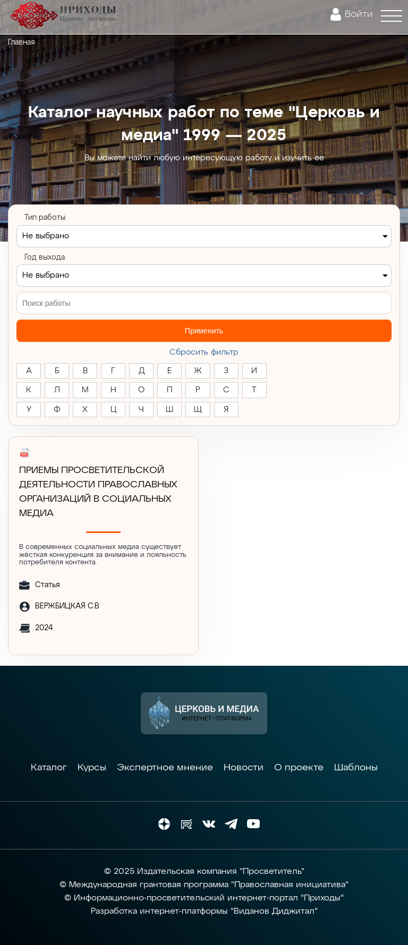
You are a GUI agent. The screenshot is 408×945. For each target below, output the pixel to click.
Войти (359, 14)
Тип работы (44, 217)
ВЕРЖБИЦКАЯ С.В (67, 606)
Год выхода (44, 257)
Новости (244, 767)
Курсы (92, 767)
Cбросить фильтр (204, 352)
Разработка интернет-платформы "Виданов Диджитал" (204, 911)
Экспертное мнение (165, 767)
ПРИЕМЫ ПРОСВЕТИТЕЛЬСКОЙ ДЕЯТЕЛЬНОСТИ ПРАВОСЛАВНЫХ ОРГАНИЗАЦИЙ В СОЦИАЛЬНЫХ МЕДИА (98, 492)
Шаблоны (356, 767)
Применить (204, 331)
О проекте (299, 767)
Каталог (49, 767)
